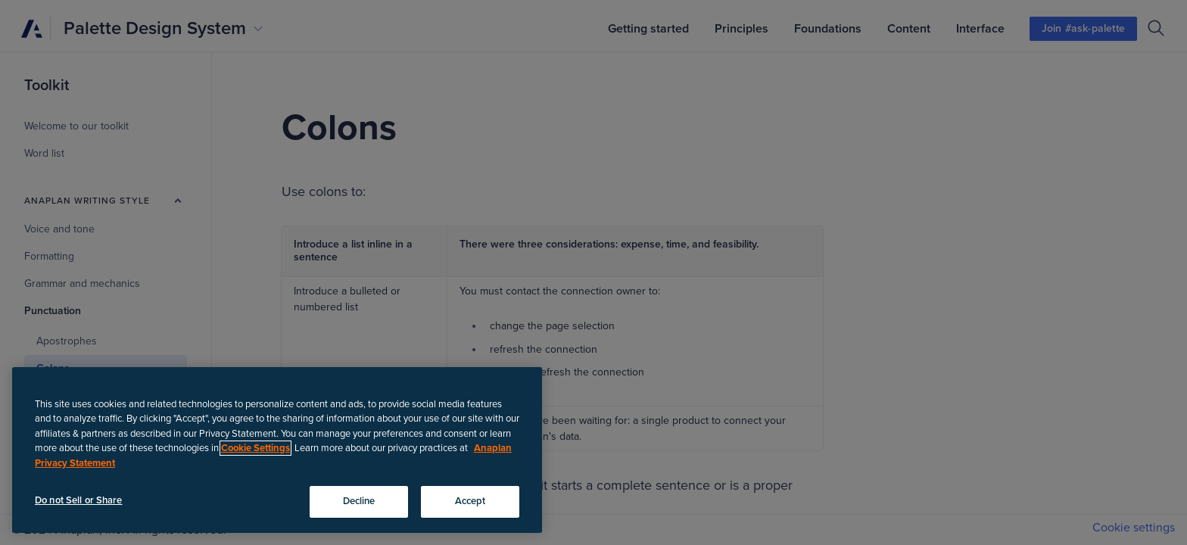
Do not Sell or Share (79, 500)
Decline (359, 501)
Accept (470, 501)
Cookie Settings (255, 448)
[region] (277, 450)
